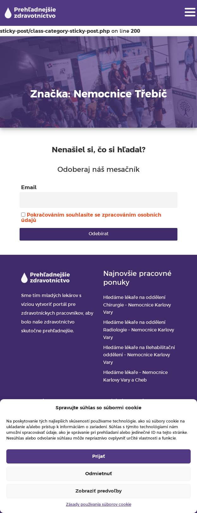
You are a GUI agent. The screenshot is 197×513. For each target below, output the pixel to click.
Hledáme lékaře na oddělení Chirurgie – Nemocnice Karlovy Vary (137, 305)
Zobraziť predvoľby (98, 491)
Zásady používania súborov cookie (98, 504)
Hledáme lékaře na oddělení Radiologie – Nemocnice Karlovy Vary (138, 330)
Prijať (98, 456)
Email (29, 187)
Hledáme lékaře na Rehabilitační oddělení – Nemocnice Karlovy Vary (139, 355)
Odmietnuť (98, 474)
